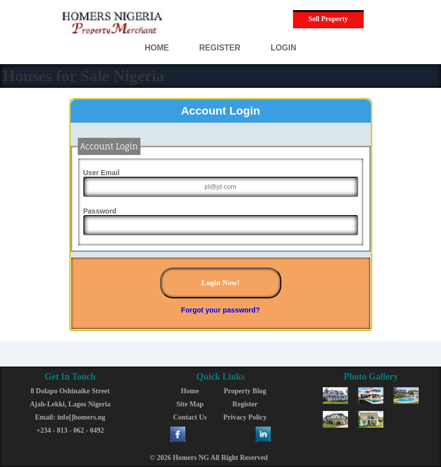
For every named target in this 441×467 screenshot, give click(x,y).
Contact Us (190, 417)
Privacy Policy (245, 417)
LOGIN (284, 47)
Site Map (190, 404)
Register (245, 404)
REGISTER (219, 47)
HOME (157, 47)
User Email (101, 173)
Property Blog (245, 391)
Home (190, 391)
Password (100, 211)
